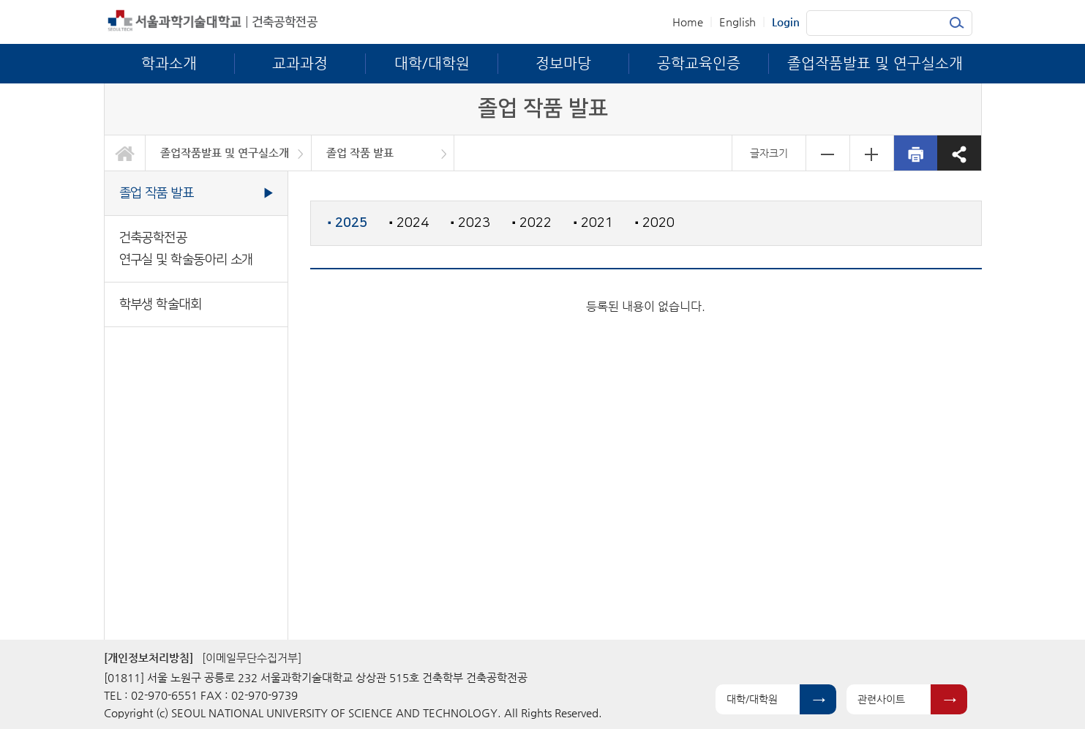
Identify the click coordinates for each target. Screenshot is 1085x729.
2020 (655, 223)
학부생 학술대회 (160, 304)
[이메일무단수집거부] (251, 657)
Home (687, 21)
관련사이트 (881, 699)
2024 (409, 223)
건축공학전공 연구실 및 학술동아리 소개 (186, 248)
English (737, 21)
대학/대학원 (752, 699)
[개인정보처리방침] (148, 657)
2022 (532, 223)
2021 (593, 223)
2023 (470, 223)
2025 (347, 223)
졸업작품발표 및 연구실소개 (224, 152)
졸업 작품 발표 (360, 152)
